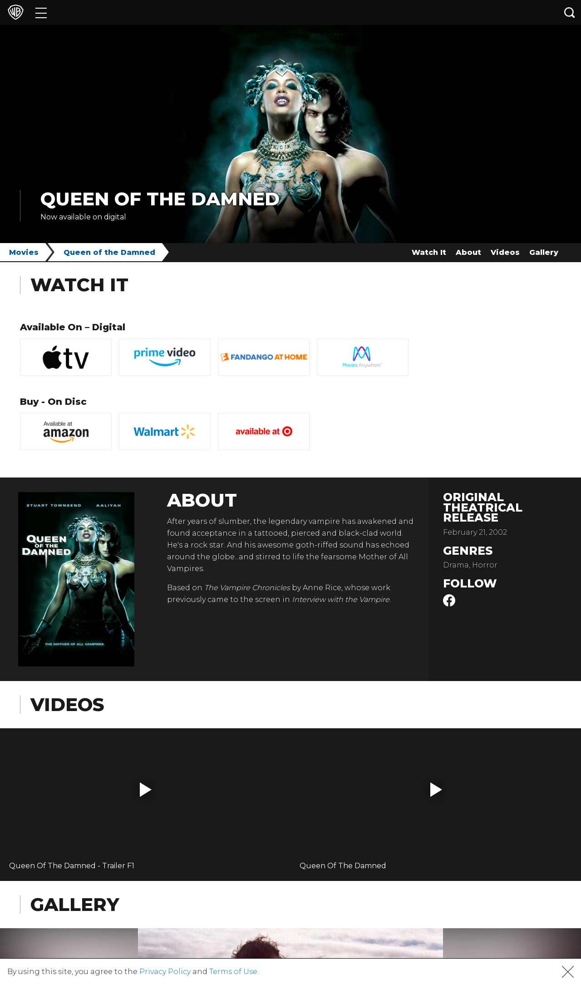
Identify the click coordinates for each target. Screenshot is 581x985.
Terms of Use (233, 971)
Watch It (429, 252)
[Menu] (41, 12)
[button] (146, 789)
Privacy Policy (165, 971)
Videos (505, 252)
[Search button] (569, 12)
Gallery (543, 252)
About (468, 252)
